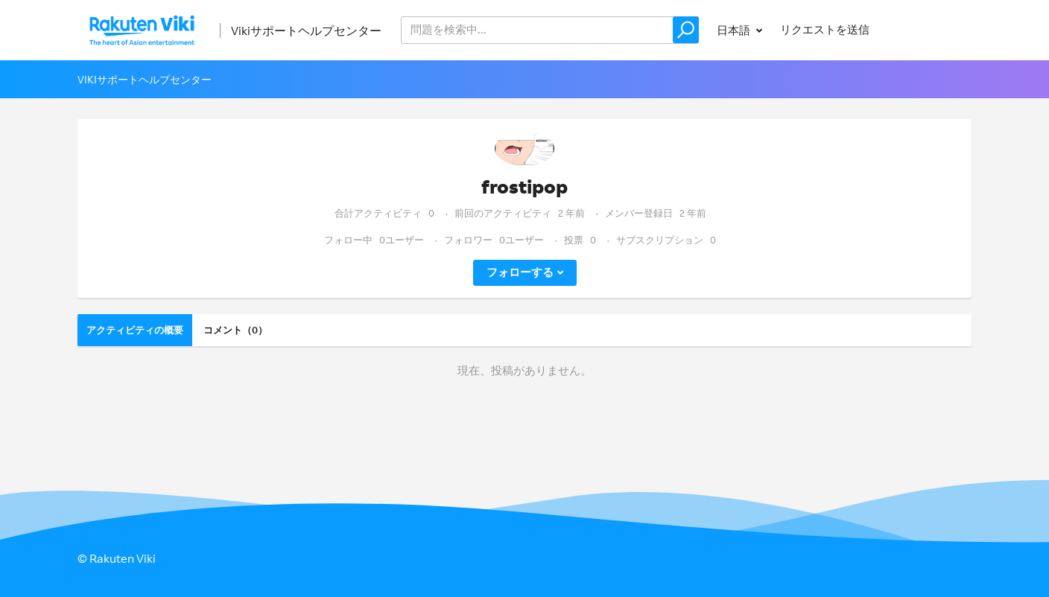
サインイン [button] (929, 29)
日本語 (734, 30)
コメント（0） (235, 330)
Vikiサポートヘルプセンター (306, 30)
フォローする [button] (520, 272)
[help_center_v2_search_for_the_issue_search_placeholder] (550, 30)
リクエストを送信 (824, 29)
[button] (686, 29)
